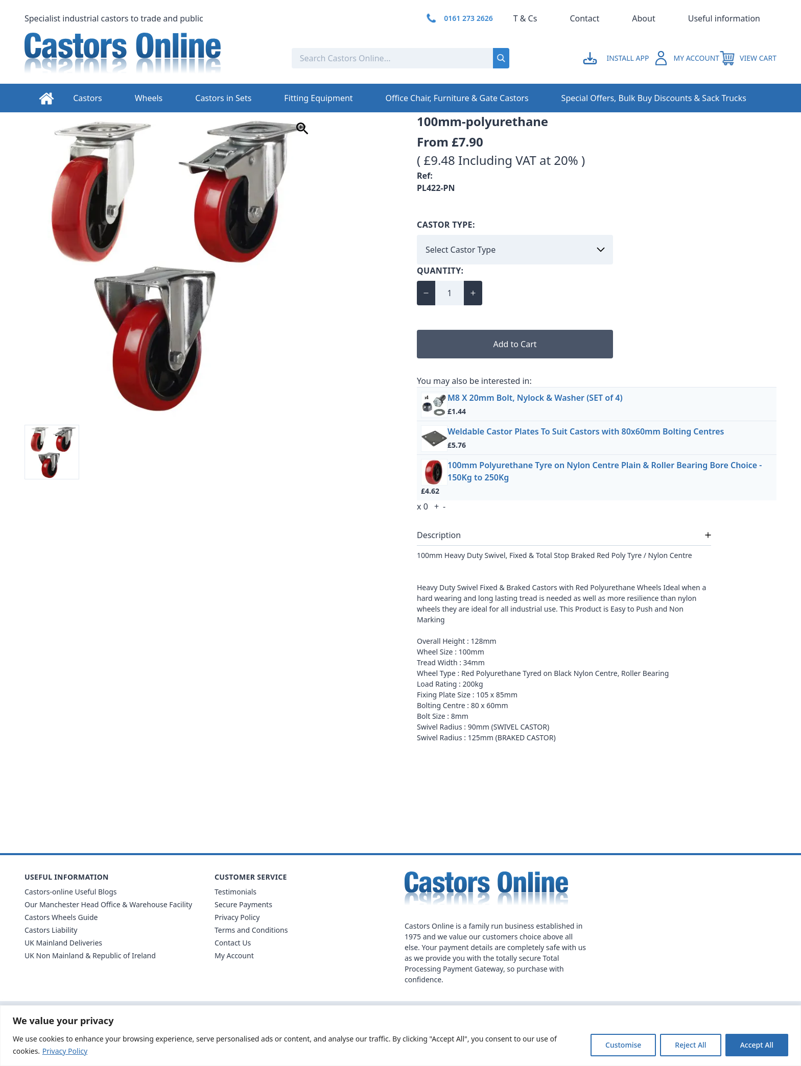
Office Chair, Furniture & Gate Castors (457, 98)
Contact (584, 18)
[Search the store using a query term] (358, 58)
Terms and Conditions (251, 930)
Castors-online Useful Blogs (71, 892)
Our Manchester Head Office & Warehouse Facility (108, 904)
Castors (87, 98)
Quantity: (440, 270)
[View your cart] (747, 58)
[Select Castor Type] (515, 249)
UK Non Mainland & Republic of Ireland (90, 955)
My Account (234, 955)
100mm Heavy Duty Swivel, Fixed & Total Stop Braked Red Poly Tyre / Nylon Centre (554, 555)
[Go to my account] (617, 58)
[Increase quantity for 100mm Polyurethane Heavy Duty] (473, 293)
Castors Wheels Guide (61, 917)
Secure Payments (243, 904)
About (643, 18)
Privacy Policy (64, 1051)
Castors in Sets (223, 98)
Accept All (756, 1045)
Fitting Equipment (318, 98)
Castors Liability (51, 930)
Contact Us (233, 943)
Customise (623, 1045)
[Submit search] (501, 58)
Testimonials (235, 892)
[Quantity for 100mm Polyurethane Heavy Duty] (449, 293)
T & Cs (525, 18)
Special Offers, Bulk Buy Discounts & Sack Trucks (653, 98)
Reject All (690, 1045)
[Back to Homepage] (150, 58)
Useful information (724, 18)
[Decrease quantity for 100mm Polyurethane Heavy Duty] (426, 293)
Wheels (149, 98)
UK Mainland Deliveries (63, 943)
